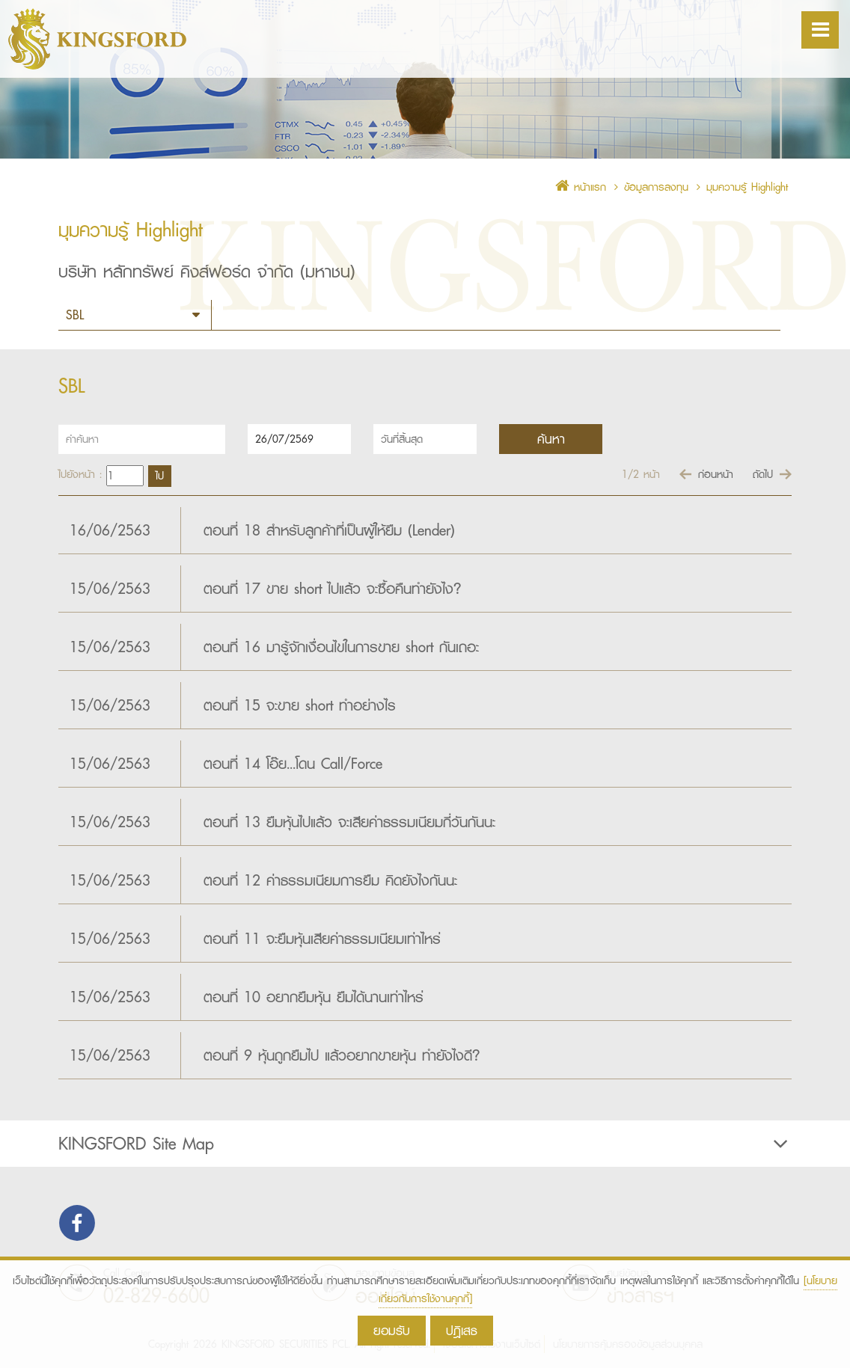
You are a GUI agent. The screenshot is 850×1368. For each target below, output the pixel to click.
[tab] (425, 1143)
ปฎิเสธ (461, 1330)
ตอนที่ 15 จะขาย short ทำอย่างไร (300, 705)
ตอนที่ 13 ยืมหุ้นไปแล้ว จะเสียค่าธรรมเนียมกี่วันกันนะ (349, 822)
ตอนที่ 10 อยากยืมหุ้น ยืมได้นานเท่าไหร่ (314, 997)
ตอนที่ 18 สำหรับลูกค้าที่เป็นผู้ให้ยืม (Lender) (329, 530)
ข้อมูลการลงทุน (656, 187)
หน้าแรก (580, 187)
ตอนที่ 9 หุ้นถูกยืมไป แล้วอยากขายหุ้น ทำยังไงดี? (342, 1055)
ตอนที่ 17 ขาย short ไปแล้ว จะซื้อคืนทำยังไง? (333, 588)
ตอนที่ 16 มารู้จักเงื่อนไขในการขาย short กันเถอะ (341, 647)
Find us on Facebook (77, 1223)
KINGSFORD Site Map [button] (425, 1144)
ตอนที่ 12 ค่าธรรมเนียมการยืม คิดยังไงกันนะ (330, 880)
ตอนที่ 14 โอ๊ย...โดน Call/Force (293, 763)
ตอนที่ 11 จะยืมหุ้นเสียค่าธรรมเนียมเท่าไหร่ (322, 938)
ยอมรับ (391, 1330)
